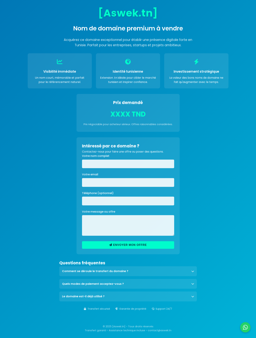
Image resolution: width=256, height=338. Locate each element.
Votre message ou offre (98, 211)
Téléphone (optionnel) (98, 193)
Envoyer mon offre (128, 244)
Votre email (90, 174)
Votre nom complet (95, 156)
